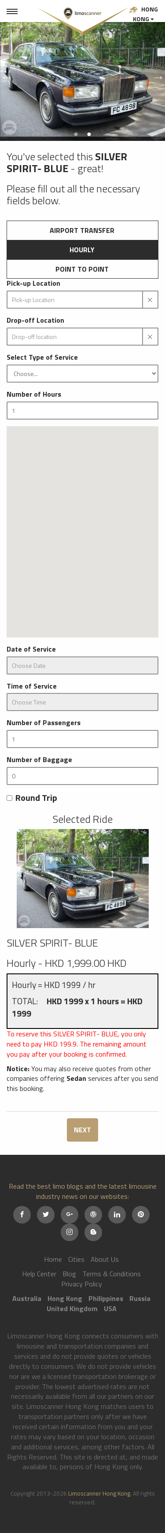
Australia (26, 1298)
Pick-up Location (33, 283)
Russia (139, 1298)
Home (53, 1259)
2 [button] (89, 134)
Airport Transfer (82, 230)
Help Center (39, 1273)
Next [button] (156, 74)
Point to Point (82, 269)
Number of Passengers (44, 723)
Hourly (82, 249)
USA (110, 1308)
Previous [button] (4, 74)
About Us (105, 1259)
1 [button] (76, 134)
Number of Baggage (39, 760)
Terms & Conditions (111, 1273)
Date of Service (31, 649)
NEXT (82, 1129)
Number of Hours (34, 394)
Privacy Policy (81, 1284)
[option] (82, 75)
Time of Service (32, 686)
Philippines (105, 1298)
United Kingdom (72, 1308)
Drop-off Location (35, 320)
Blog (69, 1273)
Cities (76, 1259)
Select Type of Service (42, 357)
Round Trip (32, 798)
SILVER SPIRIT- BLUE (52, 943)
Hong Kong (143, 13)
